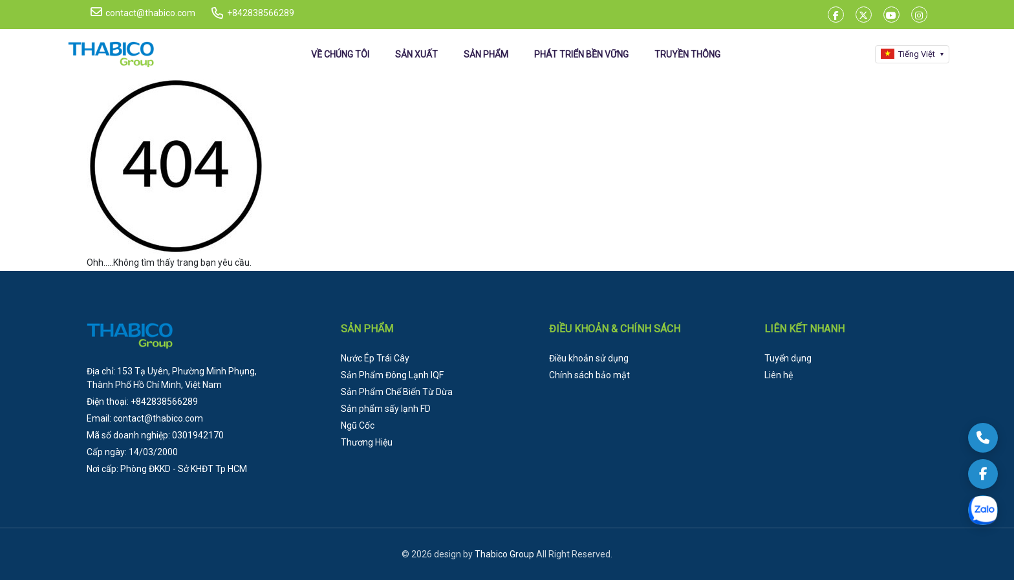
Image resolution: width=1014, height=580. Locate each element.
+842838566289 (260, 13)
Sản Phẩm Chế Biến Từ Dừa (397, 392)
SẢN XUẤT (416, 54)
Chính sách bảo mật (589, 375)
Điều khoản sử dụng (589, 358)
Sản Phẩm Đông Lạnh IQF (392, 375)
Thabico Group (504, 554)
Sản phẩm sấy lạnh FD (386, 408)
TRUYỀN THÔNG (687, 54)
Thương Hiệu (367, 442)
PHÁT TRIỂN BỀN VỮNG (581, 54)
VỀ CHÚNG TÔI (340, 54)
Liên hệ (778, 375)
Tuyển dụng (788, 358)
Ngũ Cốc (357, 425)
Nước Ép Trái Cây (375, 358)
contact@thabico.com (143, 12)
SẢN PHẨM (486, 54)
